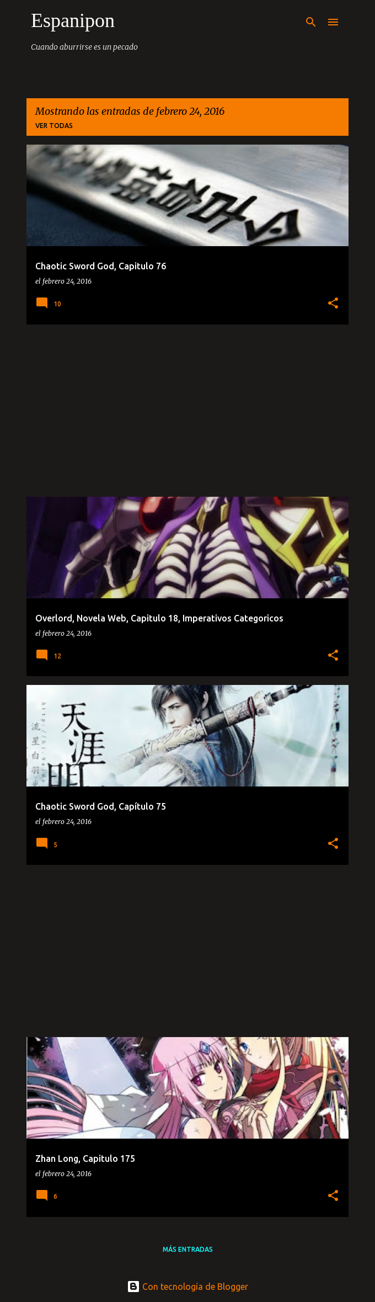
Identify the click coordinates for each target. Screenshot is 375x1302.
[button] (333, 303)
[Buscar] (311, 22)
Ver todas (54, 125)
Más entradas (188, 1249)
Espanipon (73, 20)
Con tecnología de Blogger (187, 1287)
